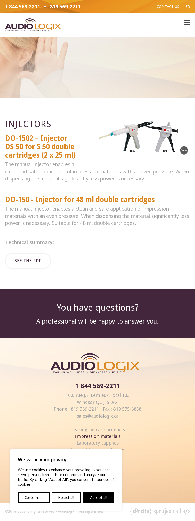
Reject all (66, 497)
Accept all (98, 497)
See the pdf (28, 260)
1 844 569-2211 (22, 7)
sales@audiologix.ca (97, 416)
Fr (188, 6)
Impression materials (97, 436)
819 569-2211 (65, 7)
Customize (34, 497)
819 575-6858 (127, 409)
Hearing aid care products (97, 429)
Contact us (168, 6)
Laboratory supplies (98, 443)
